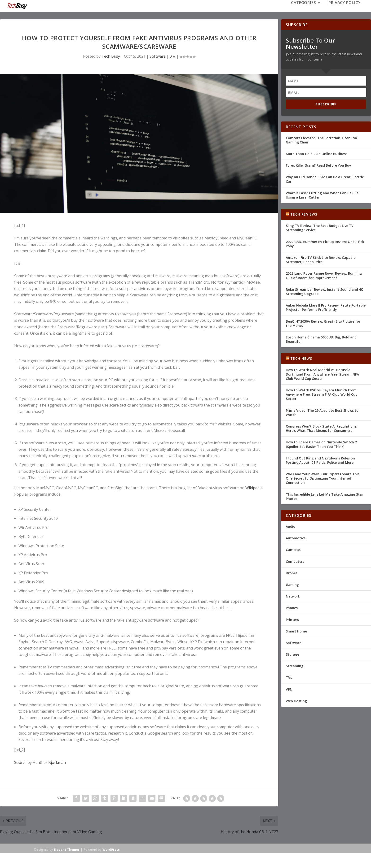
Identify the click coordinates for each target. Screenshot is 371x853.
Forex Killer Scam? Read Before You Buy (318, 165)
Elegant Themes (67, 849)
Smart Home (296, 630)
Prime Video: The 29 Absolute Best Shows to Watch (322, 412)
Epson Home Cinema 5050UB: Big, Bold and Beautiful (321, 338)
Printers (292, 619)
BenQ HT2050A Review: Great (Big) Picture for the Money (323, 322)
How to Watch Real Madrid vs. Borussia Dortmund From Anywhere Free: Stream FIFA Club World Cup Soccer (322, 373)
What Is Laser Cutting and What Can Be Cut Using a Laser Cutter (322, 194)
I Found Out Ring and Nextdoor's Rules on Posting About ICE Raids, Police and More (320, 459)
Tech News (301, 358)
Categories (303, 10)
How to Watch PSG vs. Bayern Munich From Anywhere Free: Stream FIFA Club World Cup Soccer (322, 393)
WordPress (111, 849)
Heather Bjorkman (49, 762)
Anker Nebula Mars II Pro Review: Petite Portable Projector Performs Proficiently (326, 307)
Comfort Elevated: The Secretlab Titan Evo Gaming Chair (321, 139)
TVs (289, 677)
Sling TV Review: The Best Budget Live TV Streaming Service (319, 227)
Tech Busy (111, 55)
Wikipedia (254, 487)
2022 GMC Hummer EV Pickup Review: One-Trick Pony (325, 243)
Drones (291, 572)
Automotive (295, 537)
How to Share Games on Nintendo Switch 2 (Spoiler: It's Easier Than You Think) (321, 443)
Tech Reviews (303, 214)
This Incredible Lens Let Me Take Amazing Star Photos (324, 496)
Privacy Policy (344, 10)
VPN (289, 689)
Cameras (293, 549)
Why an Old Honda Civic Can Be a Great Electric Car (325, 178)
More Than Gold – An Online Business (316, 153)
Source (20, 762)
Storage (292, 654)
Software (158, 55)
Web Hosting (296, 700)
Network (293, 595)
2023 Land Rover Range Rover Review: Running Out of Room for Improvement (324, 275)
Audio (290, 526)
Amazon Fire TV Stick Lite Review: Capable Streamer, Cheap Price (320, 259)
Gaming (292, 584)
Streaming (294, 665)
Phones (292, 607)
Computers (295, 561)
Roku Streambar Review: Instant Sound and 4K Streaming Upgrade (324, 291)
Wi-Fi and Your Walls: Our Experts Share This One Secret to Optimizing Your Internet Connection (322, 477)
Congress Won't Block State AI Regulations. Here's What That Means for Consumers (321, 428)
